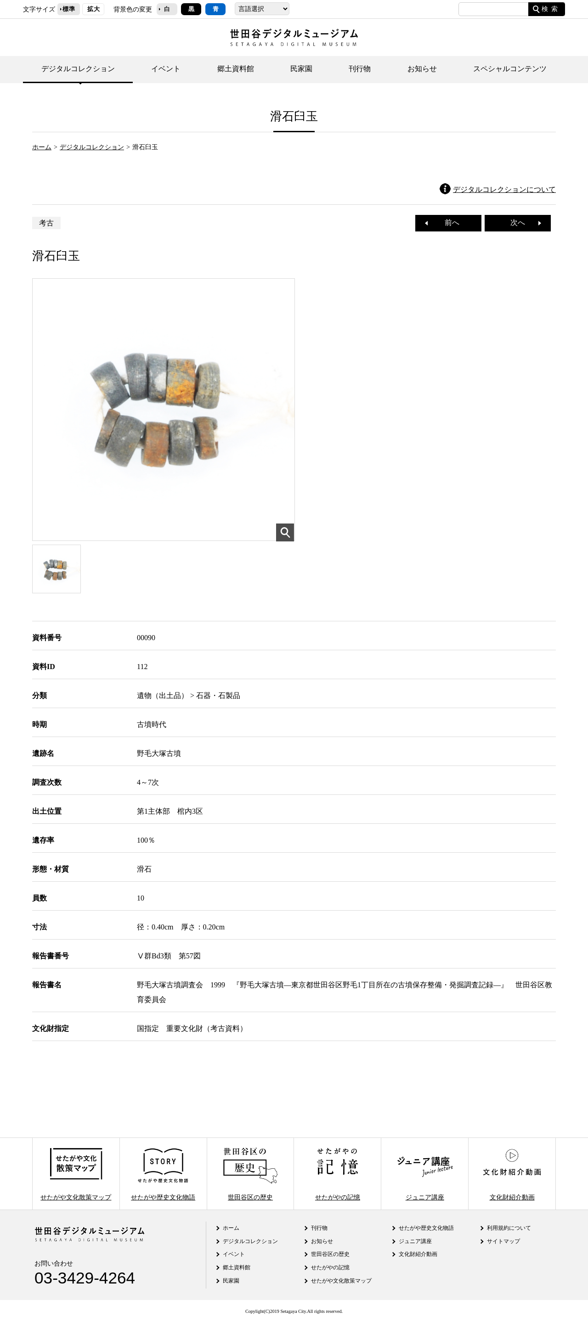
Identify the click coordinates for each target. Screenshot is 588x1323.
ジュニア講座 (425, 1173)
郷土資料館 (235, 69)
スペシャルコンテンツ (510, 69)
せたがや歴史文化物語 (163, 1173)
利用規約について (509, 1228)
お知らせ (422, 69)
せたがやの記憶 (337, 1173)
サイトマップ (503, 1241)
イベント (166, 69)
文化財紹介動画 (511, 1173)
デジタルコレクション (78, 69)
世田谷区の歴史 (250, 1173)
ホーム (41, 147)
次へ (521, 222)
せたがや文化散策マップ (75, 1173)
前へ (448, 222)
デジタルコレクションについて (504, 189)
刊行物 (360, 69)
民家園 (301, 69)
